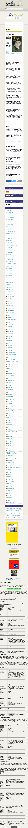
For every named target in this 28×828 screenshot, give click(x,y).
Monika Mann (9, 415)
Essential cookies (4, 601)
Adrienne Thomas (10, 291)
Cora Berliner (9, 222)
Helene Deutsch (10, 333)
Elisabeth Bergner (10, 312)
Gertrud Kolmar (10, 259)
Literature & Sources (14, 53)
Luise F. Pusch (19, 122)
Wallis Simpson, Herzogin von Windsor (14, 467)
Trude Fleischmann (10, 345)
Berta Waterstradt (10, 488)
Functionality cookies (5, 717)
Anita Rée (9, 445)
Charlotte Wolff (10, 497)
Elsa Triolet (9, 483)
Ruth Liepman (9, 408)
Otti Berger (9, 221)
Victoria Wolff (9, 294)
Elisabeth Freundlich (11, 352)
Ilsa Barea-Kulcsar (10, 299)
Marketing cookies (4, 762)
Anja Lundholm (10, 410)
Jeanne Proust (10, 441)
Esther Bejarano (10, 301)
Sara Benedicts (10, 305)
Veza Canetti (9, 326)
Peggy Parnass (10, 436)
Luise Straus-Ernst (10, 479)
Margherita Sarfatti (10, 450)
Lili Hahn (8, 368)
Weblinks (7, 53)
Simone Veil (9, 486)
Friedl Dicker (9, 226)
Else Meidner (9, 426)
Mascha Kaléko (10, 252)
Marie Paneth (9, 271)
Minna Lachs (9, 397)
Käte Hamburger (10, 371)
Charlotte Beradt (10, 219)
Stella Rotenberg (10, 277)
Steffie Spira (9, 474)
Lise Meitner (9, 429)
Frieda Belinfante (10, 217)
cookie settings (12, 579)
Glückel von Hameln (11, 373)
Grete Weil (9, 493)
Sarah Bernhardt (10, 313)
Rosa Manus (9, 422)
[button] (8, 181)
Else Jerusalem (10, 387)
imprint (15, 578)
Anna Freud (9, 350)
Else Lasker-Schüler (11, 399)
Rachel (8, 357)
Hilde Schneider (10, 455)
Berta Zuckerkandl (10, 502)
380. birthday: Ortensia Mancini (13, 510)
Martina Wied (9, 495)
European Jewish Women (12, 198)
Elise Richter (9, 275)
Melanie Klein (9, 256)
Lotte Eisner (9, 340)
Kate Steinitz (9, 287)
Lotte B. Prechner (10, 440)
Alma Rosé (9, 443)
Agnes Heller (9, 242)
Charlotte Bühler (10, 224)
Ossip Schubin (10, 457)
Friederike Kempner (11, 392)
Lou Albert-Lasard (10, 296)
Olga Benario (9, 303)
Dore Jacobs (9, 382)
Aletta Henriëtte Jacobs (11, 384)
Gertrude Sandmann (11, 448)
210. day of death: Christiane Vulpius (14, 515)
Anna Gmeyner (10, 364)
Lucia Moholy (9, 268)
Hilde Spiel (9, 469)
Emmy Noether (10, 433)
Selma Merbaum (10, 266)
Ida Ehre (8, 338)
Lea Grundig (9, 366)
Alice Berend (9, 308)
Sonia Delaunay (10, 331)
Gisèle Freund (10, 233)
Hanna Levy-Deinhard (11, 406)
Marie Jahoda (9, 385)
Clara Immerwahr (10, 380)
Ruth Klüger (9, 394)
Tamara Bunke (10, 324)
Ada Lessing (9, 264)
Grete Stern (9, 478)
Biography (8, 51)
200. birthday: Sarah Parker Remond (14, 508)
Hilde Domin (9, 229)
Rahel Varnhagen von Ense (12, 292)
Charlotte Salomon (10, 447)
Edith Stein (9, 476)
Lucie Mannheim (10, 420)
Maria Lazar (9, 401)
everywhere (17, 17)
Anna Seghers (10, 460)
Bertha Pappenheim (11, 434)
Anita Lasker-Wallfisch (11, 263)
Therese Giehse (10, 235)
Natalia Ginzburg (10, 363)
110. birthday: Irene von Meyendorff (14, 512)
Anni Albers (9, 210)
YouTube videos (3, 654)
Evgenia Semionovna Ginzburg (13, 361)
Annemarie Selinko (10, 462)
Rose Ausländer (10, 214)
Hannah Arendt (10, 212)
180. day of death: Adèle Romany (13, 517)
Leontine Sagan (10, 280)
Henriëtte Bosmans (10, 320)
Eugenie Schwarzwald (11, 458)
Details (2, 605)
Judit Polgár (9, 273)
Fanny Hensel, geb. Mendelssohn (13, 243)
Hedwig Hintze (10, 249)
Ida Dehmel (9, 329)
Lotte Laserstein (10, 261)
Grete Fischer (9, 343)
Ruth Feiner (9, 341)
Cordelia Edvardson (11, 336)
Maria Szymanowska (11, 481)
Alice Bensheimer (10, 306)
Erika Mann (9, 413)
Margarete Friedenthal (11, 354)
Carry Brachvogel (10, 322)
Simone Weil (9, 491)
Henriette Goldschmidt (11, 236)
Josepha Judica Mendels (12, 431)
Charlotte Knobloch (10, 396)
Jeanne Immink (10, 250)
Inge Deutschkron (10, 334)
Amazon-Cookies (13, 780)
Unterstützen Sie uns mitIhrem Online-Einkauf (14, 547)
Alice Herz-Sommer (11, 375)
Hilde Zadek (9, 500)
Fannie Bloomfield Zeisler (12, 319)
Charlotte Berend (10, 310)
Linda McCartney (10, 424)
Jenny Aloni (9, 298)
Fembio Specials (9, 23)
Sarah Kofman (10, 257)
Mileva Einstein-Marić (11, 231)
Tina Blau (9, 315)
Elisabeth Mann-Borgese (12, 419)
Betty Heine (9, 240)
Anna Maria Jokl (10, 389)
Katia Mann (9, 417)
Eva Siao (9, 284)
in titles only (17, 18)
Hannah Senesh (10, 465)
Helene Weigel (10, 490)
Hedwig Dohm (10, 228)
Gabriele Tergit (10, 289)
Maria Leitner (9, 405)
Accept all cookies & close (14, 588)
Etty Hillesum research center (11, 141)
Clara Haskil (9, 238)
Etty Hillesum (9, 247)
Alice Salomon (10, 282)
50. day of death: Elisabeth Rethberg (14, 513)
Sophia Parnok (10, 438)
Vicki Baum (9, 215)
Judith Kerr (9, 254)
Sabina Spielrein (10, 470)
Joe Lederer (9, 403)
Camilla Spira (9, 472)
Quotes (7, 52)
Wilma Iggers (9, 378)
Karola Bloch (9, 317)
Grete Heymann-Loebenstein (12, 245)
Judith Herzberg (10, 376)
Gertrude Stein (10, 285)
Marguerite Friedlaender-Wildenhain (14, 355)
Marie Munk (9, 270)
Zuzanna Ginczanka (11, 359)
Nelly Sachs (9, 278)
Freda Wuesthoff (10, 499)
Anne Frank (9, 347)
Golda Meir (9, 427)
